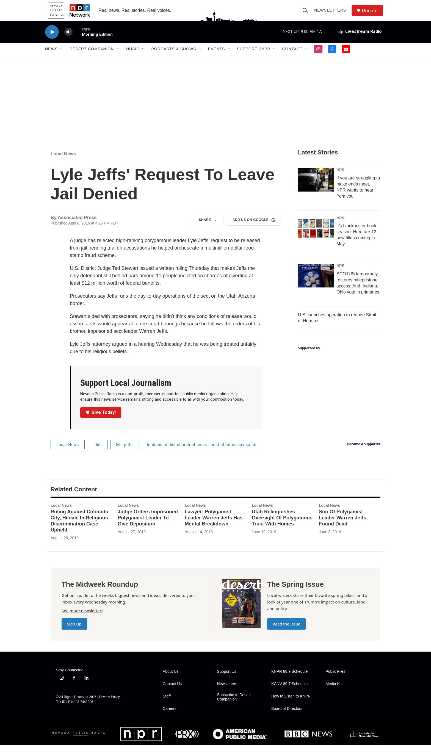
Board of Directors (286, 717)
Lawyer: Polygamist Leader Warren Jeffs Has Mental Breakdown (213, 526)
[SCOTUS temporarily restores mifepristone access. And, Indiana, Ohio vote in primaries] (316, 284)
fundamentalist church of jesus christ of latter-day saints (202, 452)
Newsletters (332, 14)
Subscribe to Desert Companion (234, 705)
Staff (167, 704)
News (51, 57)
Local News (63, 161)
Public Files (336, 679)
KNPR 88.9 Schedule (289, 679)
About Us (171, 679)
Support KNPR (253, 57)
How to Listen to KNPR (291, 704)
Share (208, 228)
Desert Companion (92, 57)
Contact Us (172, 692)
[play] (52, 40)
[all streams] (360, 40)
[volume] (68, 40)
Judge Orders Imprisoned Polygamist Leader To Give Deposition (148, 526)
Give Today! (101, 420)
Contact (292, 57)
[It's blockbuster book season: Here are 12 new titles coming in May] (316, 236)
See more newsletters (82, 618)
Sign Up (74, 632)
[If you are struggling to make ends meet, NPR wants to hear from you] (316, 188)
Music (132, 57)
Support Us (226, 679)
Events (216, 57)
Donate (371, 14)
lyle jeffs (124, 452)
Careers (169, 717)
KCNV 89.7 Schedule (289, 692)
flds (98, 452)
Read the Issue (286, 632)
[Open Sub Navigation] (62, 57)
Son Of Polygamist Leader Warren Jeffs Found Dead (342, 526)
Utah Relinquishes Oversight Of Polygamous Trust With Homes (282, 526)
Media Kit (334, 692)
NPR (340, 178)
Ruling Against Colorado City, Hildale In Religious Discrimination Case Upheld (79, 529)
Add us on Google (254, 228)
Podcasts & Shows (173, 57)
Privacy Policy (109, 705)
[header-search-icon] (306, 14)
